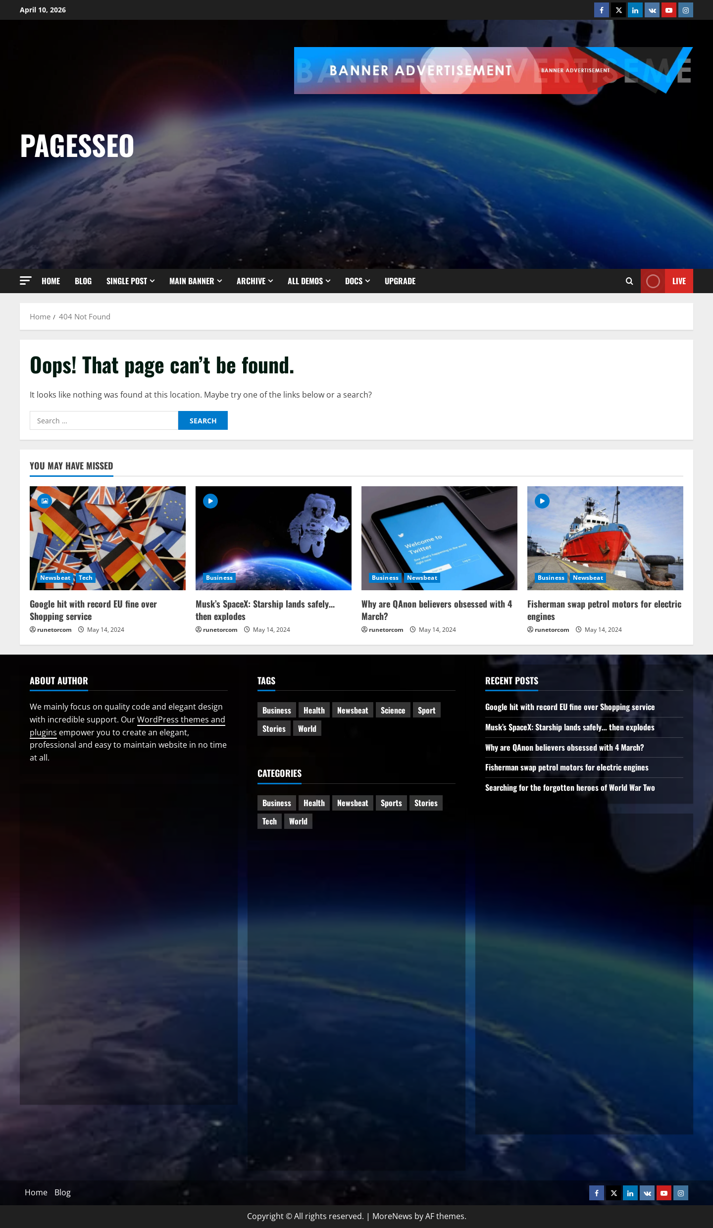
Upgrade (400, 281)
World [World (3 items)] (307, 728)
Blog (83, 281)
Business (219, 577)
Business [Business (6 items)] (276, 803)
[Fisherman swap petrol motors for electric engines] (605, 538)
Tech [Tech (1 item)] (269, 821)
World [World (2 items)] (298, 821)
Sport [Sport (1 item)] (427, 710)
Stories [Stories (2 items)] (426, 803)
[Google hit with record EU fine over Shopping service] (108, 538)
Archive (251, 281)
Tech (86, 577)
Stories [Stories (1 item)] (274, 728)
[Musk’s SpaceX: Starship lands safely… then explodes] (274, 538)
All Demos (305, 281)
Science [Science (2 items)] (393, 710)
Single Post (126, 281)
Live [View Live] (663, 281)
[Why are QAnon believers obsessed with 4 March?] (439, 538)
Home (51, 281)
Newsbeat (55, 577)
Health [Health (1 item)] (314, 710)
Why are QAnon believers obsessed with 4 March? (436, 609)
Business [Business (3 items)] (276, 710)
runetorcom (54, 629)
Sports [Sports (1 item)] (391, 803)
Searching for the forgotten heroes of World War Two (570, 787)
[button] (26, 280)
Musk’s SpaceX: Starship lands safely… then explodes (265, 609)
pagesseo (77, 144)
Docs (353, 281)
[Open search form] (629, 280)
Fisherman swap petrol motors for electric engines (604, 609)
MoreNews (392, 1216)
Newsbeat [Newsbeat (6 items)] (352, 710)
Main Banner (191, 281)
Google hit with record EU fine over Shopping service (93, 609)
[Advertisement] (503, 168)
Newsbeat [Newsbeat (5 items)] (352, 803)
